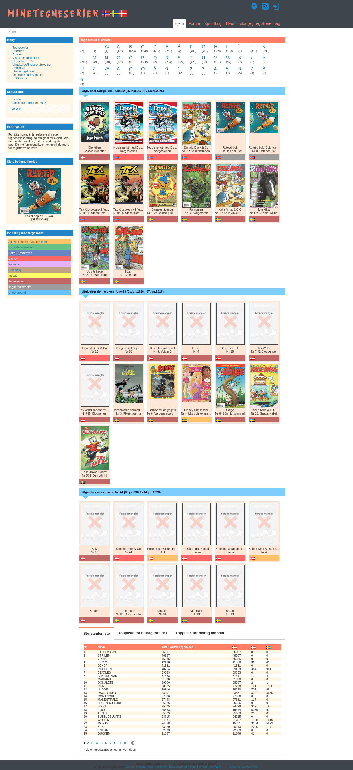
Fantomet (161, 767)
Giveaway (14, 270)
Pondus (202, 767)
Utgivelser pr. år (23, 61)
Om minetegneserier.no (28, 74)
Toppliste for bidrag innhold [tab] (200, 633)
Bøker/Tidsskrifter (20, 253)
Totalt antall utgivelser (177, 647)
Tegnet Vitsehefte (19, 287)
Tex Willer (215, 767)
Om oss (235, 767)
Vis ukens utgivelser (26, 57)
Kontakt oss (250, 767)
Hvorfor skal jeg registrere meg (253, 23)
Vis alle (16, 109)
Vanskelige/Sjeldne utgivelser (32, 64)
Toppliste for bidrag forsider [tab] (142, 633)
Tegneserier (20, 47)
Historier (18, 51)
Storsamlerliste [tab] (96, 633)
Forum (194, 23)
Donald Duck (144, 767)
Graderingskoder (24, 71)
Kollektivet (176, 767)
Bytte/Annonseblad (21, 247)
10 (125, 743)
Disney (17, 99)
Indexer (13, 275)
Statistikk (19, 68)
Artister (17, 54)
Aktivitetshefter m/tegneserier (27, 241)
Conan (130, 767)
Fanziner (14, 264)
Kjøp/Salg (213, 23)
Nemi (192, 767)
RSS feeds (20, 78)
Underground (17, 292)
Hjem (179, 23)
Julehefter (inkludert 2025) (30, 102)
